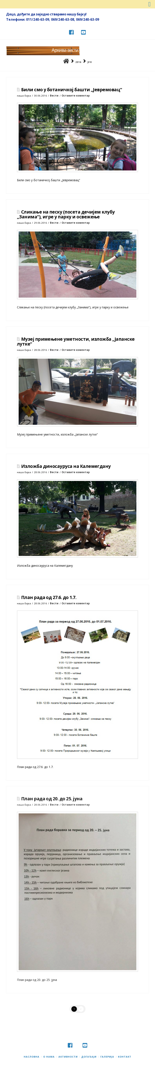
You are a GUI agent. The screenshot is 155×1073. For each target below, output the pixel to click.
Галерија (107, 1056)
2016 (78, 62)
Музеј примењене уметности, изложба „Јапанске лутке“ (76, 341)
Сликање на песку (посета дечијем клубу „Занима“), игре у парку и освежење (66, 214)
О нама (49, 1056)
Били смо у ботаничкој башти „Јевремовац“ (71, 90)
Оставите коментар (76, 95)
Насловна (31, 1056)
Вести (54, 95)
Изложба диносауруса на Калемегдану (66, 466)
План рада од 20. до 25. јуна (51, 799)
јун (89, 62)
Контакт (124, 1056)
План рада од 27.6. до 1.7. (48, 597)
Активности (68, 1056)
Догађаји (89, 1056)
